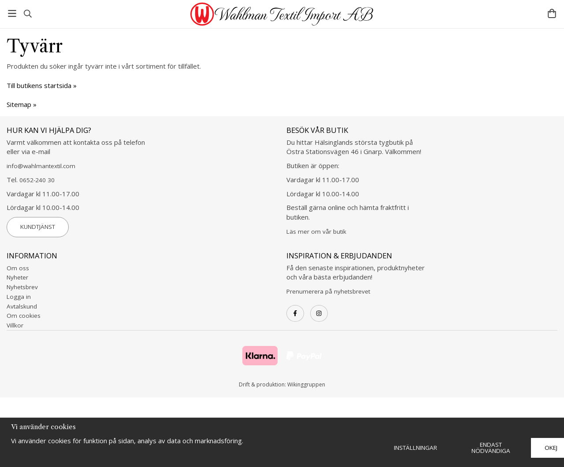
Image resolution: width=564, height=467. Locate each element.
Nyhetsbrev (22, 287)
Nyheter (17, 277)
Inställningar (415, 448)
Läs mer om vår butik (316, 231)
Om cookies (24, 316)
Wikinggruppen (306, 384)
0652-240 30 (37, 180)
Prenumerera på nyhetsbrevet (328, 291)
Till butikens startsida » (42, 85)
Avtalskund (22, 306)
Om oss (18, 268)
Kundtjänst (37, 227)
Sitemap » (22, 104)
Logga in (19, 297)
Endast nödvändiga (490, 448)
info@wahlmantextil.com (41, 166)
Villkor (15, 325)
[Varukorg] (552, 13)
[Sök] (27, 14)
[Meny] (12, 13)
